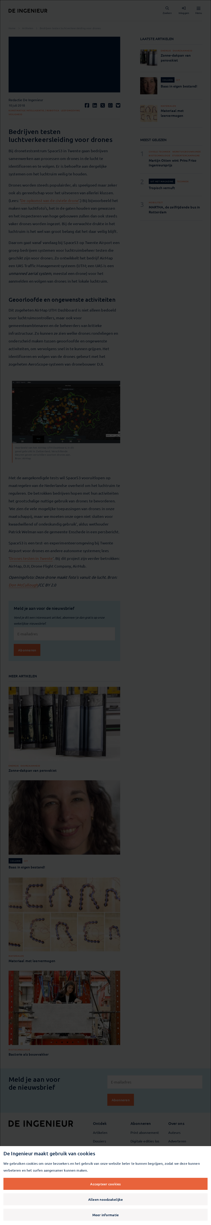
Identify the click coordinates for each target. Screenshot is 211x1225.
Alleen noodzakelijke (105, 1199)
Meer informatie (105, 1214)
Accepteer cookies (105, 1183)
